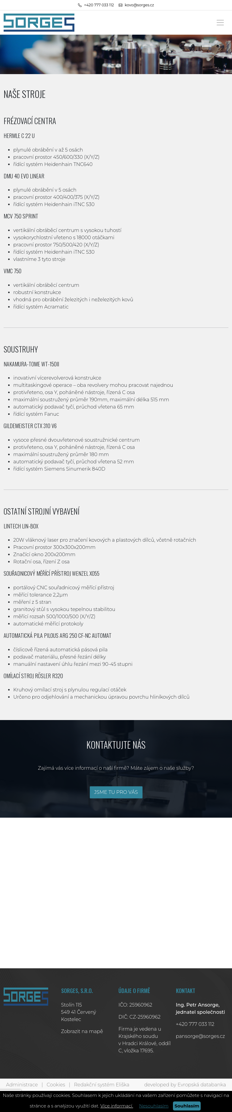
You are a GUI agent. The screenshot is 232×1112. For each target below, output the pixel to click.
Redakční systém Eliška (102, 1085)
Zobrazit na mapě (82, 1031)
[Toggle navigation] (220, 22)
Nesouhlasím (153, 1106)
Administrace (22, 1085)
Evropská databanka (201, 1085)
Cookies (56, 1085)
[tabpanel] (116, 54)
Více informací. (116, 1106)
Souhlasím (186, 1106)
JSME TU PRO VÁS (116, 792)
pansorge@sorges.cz (200, 1036)
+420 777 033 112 (195, 1024)
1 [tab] (116, 68)
